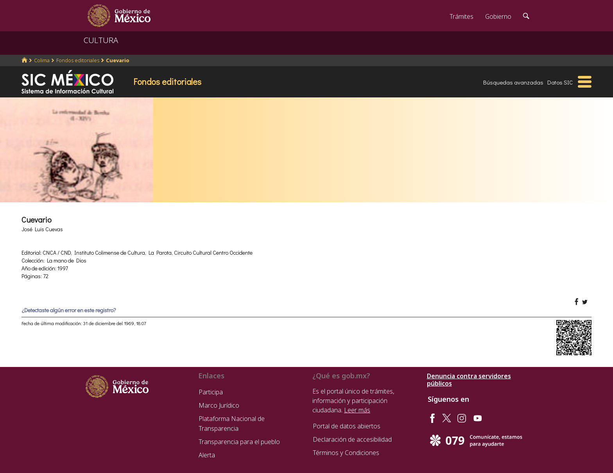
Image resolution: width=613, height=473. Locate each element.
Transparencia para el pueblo (239, 441)
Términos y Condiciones (346, 452)
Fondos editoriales (77, 60)
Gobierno (498, 16)
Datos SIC (560, 82)
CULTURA (101, 40)
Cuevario (117, 60)
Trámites (461, 16)
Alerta (207, 455)
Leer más (357, 410)
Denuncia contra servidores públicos (469, 380)
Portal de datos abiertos (346, 426)
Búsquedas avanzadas (513, 82)
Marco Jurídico (219, 405)
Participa (211, 392)
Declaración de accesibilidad (352, 439)
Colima (42, 60)
